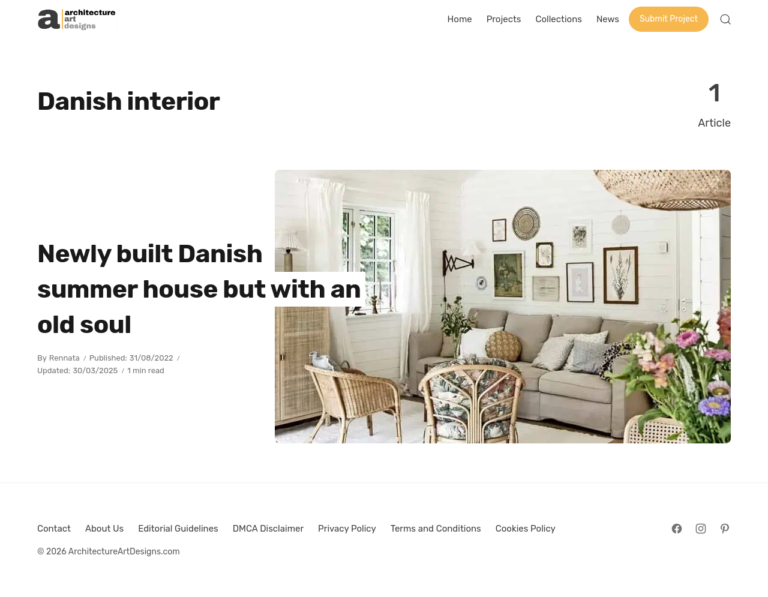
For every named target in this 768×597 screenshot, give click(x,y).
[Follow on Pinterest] (725, 528)
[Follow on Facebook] (677, 528)
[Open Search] (725, 19)
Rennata (64, 357)
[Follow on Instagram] (701, 528)
